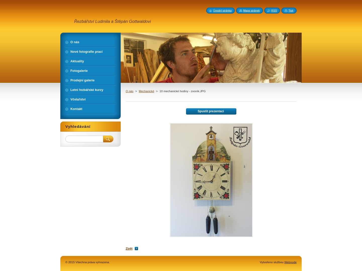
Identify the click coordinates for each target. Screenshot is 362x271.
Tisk (290, 10)
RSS (274, 10)
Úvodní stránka (222, 10)
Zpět (129, 248)
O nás (129, 91)
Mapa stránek (251, 10)
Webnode (290, 262)
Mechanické (146, 91)
